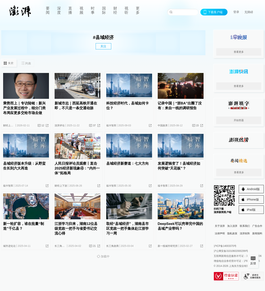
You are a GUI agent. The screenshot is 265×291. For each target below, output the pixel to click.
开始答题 (239, 120)
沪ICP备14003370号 (225, 246)
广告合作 (257, 226)
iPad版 (251, 209)
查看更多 (239, 51)
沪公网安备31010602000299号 (231, 251)
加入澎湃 (232, 226)
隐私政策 (232, 233)
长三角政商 (61, 246)
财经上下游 (9, 125)
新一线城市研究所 (168, 246)
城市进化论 (9, 246)
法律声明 (220, 233)
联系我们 (245, 226)
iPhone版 (253, 199)
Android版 (253, 189)
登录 (236, 12)
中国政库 (163, 125)
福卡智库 (111, 125)
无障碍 (248, 12)
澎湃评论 (60, 125)
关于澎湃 (220, 226)
